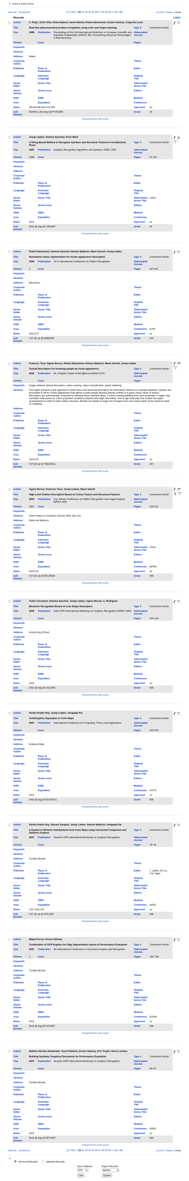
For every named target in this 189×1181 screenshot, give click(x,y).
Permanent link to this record (95, 119)
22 (83, 12)
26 (96, 12)
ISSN (16, 98)
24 (89, 12)
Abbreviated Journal (140, 33)
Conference (140, 102)
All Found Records (27, 1161)
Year (15, 32)
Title (15, 27)
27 (99, 12)
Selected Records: (55, 1161)
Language (18, 75)
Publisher (18, 68)
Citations (169, 12)
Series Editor (16, 84)
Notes (16, 107)
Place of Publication (44, 69)
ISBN (41, 98)
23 (86, 12)
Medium (138, 98)
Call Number (17, 113)
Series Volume (17, 92)
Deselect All (24, 12)
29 (106, 12)
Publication (44, 32)
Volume (17, 42)
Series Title (44, 83)
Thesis (137, 61)
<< (76, 12)
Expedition (44, 102)
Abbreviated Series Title (140, 84)
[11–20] (70, 12)
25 (93, 12)
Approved (139, 107)
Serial (137, 111)
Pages (137, 42)
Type (136, 27)
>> (112, 12)
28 (102, 12)
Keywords (19, 47)
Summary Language (43, 77)
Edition (138, 90)
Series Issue (45, 90)
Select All (12, 12)
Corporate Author (19, 62)
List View (160, 12)
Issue (41, 42)
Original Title (138, 77)
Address (18, 56)
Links (177, 17)
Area (15, 102)
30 (109, 12)
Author (17, 22)
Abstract (18, 51)
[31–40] (119, 12)
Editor (137, 68)
